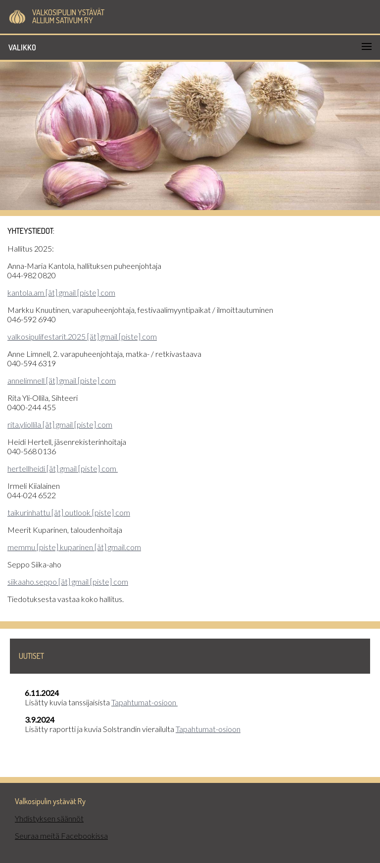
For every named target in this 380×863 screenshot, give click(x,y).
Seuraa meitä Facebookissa (61, 835)
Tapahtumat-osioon (144, 702)
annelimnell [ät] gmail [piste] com (61, 380)
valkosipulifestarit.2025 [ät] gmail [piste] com (82, 336)
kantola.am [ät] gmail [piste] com (61, 292)
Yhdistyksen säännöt (49, 818)
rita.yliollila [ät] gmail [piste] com (59, 424)
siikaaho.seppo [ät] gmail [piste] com (67, 581)
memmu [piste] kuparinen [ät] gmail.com (74, 547)
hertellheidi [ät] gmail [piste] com (62, 468)
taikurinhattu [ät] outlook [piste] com (68, 512)
